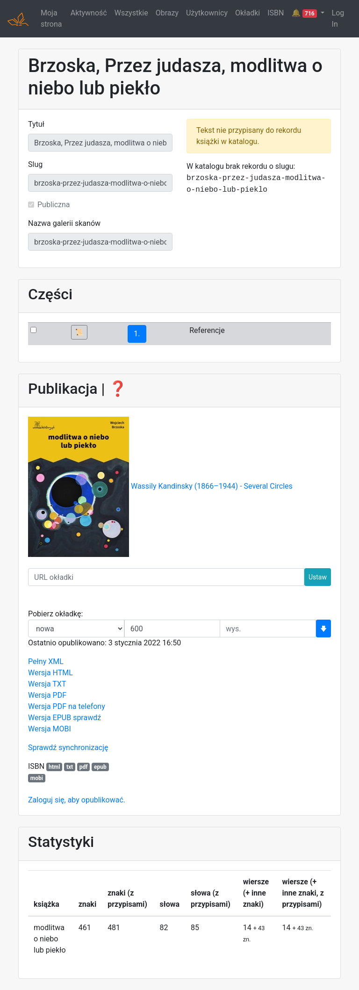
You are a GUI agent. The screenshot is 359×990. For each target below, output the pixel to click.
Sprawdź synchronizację (68, 747)
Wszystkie (131, 12)
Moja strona (51, 18)
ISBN (275, 12)
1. (137, 333)
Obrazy (167, 12)
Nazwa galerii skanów (64, 223)
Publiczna (53, 204)
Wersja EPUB (49, 717)
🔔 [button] (304, 13)
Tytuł (36, 124)
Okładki (247, 12)
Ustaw (318, 577)
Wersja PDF (47, 695)
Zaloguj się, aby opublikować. (76, 799)
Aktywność (89, 12)
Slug (35, 164)
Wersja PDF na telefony (66, 706)
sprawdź (87, 717)
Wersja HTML (50, 672)
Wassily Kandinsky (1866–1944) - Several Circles (212, 486)
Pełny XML (46, 661)
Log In (338, 18)
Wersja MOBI (49, 728)
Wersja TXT (47, 683)
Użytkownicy (207, 12)
